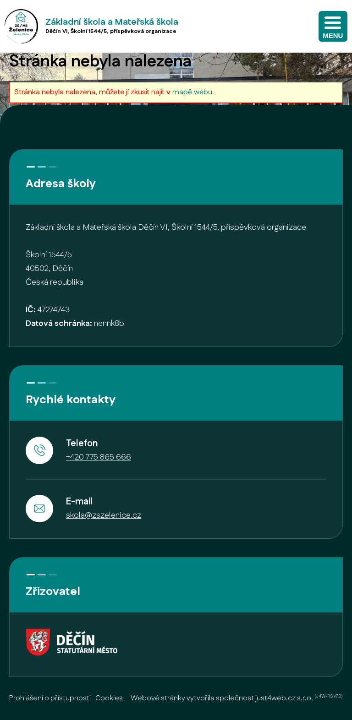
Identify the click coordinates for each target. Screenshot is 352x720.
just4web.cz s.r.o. (284, 698)
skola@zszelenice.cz (103, 515)
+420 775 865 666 (98, 457)
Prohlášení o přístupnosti (50, 698)
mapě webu (192, 92)
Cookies (109, 698)
